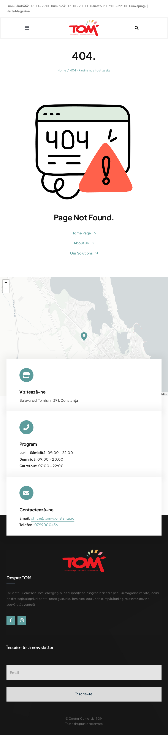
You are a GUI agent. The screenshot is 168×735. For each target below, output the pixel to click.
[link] (46, 524)
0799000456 (46, 524)
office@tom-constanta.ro (52, 518)
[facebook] (10, 620)
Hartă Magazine (18, 11)
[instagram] (21, 620)
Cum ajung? (137, 6)
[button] (84, 336)
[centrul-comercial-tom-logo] (84, 21)
